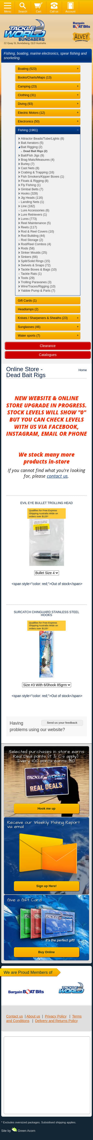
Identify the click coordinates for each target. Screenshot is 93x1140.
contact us (57, 476)
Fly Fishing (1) (31, 185)
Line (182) (28, 206)
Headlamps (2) (28, 309)
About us (33, 1016)
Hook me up (46, 808)
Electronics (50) (29, 121)
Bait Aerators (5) (32, 143)
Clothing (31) (27, 95)
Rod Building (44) (33, 235)
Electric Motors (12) (31, 113)
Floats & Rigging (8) (34, 181)
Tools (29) (27, 278)
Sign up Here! (46, 886)
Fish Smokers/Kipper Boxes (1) (42, 176)
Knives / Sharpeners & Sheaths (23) (43, 318)
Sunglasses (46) (29, 327)
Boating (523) (27, 69)
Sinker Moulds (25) (34, 252)
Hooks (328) (29, 193)
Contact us (14, 1016)
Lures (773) (29, 219)
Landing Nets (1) (32, 202)
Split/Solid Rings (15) (35, 261)
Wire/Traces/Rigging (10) (38, 286)
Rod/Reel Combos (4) (36, 244)
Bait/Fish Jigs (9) (32, 155)
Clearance (48, 346)
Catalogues (48, 355)
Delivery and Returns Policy (56, 1021)
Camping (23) (27, 86)
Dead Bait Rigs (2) (35, 151)
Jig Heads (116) (32, 197)
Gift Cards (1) (27, 300)
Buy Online (46, 952)
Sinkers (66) (29, 257)
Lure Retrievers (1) (34, 214)
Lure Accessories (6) (35, 210)
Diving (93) (25, 104)
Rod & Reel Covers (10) (37, 231)
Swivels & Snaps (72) (36, 265)
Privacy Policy (55, 1016)
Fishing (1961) (28, 130)
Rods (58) (27, 248)
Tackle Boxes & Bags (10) (39, 269)
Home (82, 370)
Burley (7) (27, 164)
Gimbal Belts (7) (32, 189)
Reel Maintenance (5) (36, 223)
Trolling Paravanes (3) (36, 282)
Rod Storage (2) (32, 240)
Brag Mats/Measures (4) (37, 159)
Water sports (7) (29, 335)
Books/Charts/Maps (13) (35, 77)
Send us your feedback (62, 722)
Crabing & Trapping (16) (37, 172)
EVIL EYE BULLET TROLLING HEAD (46, 503)
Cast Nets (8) (30, 168)
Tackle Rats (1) (31, 273)
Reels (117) (29, 227)
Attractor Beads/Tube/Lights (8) (42, 138)
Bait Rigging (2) (31, 147)
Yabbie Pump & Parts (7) (38, 290)
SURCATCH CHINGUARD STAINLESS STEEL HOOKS (46, 613)
